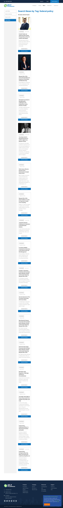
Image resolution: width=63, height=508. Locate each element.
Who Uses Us (34, 488)
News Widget (43, 489)
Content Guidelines (54, 488)
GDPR (58, 501)
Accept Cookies (47, 504)
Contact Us (56, 5)
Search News (7, 20)
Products (25, 484)
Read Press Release (24, 90)
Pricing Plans (25, 486)
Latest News (7, 11)
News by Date (7, 17)
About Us (33, 486)
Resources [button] (49, 5)
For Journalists (43, 491)
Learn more (57, 500)
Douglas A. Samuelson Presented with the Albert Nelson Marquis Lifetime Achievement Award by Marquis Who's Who (24, 273)
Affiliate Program (25, 492)
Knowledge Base (44, 486)
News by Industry (8, 14)
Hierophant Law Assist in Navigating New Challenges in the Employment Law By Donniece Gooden (24, 102)
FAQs (52, 489)
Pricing (40, 5)
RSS (42, 488)
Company (34, 484)
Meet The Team (34, 489)
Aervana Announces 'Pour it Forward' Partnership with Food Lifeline (24, 298)
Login (47, 1)
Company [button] (34, 5)
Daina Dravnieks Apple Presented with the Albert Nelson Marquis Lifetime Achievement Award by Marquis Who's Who (24, 349)
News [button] (44, 5)
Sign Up (41, 1)
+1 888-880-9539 (8, 1)
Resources (43, 484)
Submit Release (54, 1)
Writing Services (25, 491)
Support (52, 484)
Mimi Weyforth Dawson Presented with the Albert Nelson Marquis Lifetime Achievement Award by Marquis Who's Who (24, 323)
